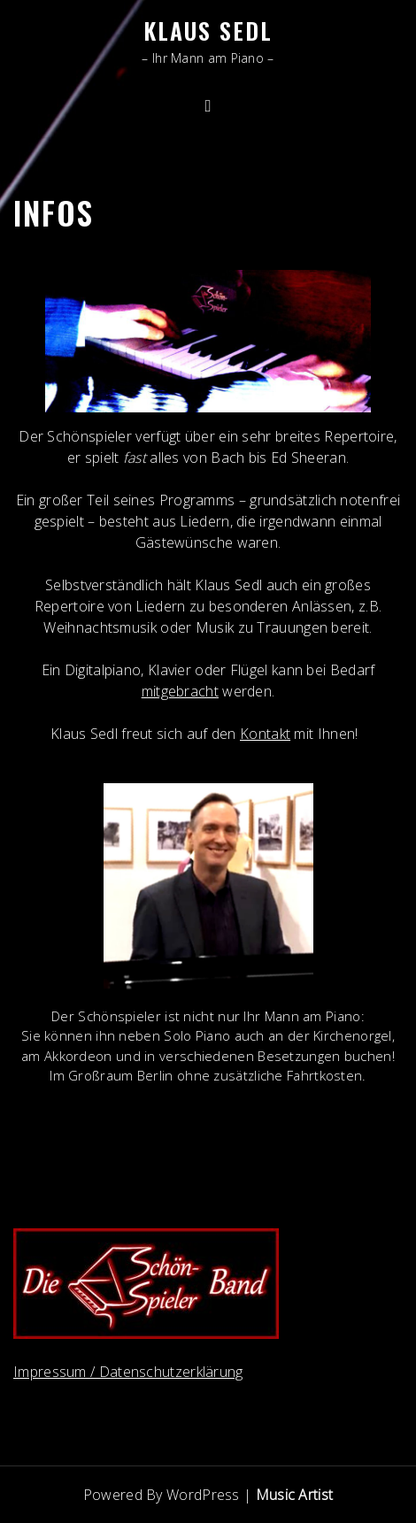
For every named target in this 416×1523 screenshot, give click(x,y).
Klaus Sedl (208, 30)
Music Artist (295, 1494)
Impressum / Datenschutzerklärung (128, 1371)
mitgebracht (180, 691)
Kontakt (265, 733)
